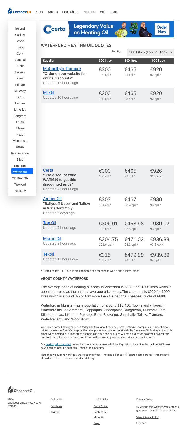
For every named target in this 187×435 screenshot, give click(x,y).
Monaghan (20, 141)
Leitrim (20, 103)
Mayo (20, 128)
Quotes (53, 12)
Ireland (20, 29)
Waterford (20, 172)
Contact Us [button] (100, 412)
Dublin (20, 66)
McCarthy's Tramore (62, 68)
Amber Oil (52, 198)
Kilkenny (20, 91)
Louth (20, 122)
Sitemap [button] (141, 423)
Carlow (20, 35)
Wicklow (20, 191)
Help (103, 12)
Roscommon (20, 153)
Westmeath (20, 178)
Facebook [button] (56, 406)
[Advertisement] (107, 134)
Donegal (20, 60)
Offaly (20, 147)
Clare (20, 47)
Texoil (48, 254)
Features (90, 12)
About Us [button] (99, 417)
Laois (20, 97)
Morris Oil (52, 238)
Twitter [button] (55, 412)
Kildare (20, 85)
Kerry (20, 78)
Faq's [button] (97, 423)
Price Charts (70, 12)
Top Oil (49, 222)
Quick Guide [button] (101, 406)
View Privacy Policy (147, 417)
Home (39, 12)
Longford (20, 116)
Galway (20, 72)
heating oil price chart (58, 344)
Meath (20, 134)
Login (115, 12)
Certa (48, 170)
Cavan (20, 41)
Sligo (20, 159)
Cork (20, 54)
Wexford (20, 184)
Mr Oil (48, 92)
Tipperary (19, 166)
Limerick (20, 109)
